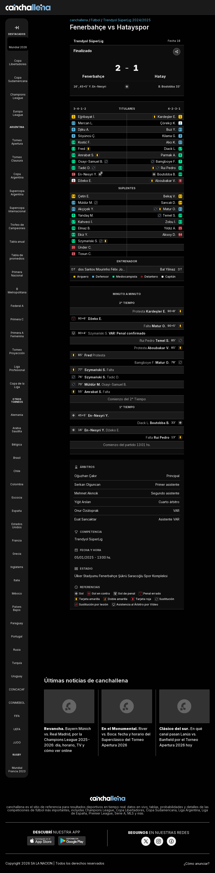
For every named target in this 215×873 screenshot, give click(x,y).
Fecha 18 (174, 40)
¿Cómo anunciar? (197, 863)
